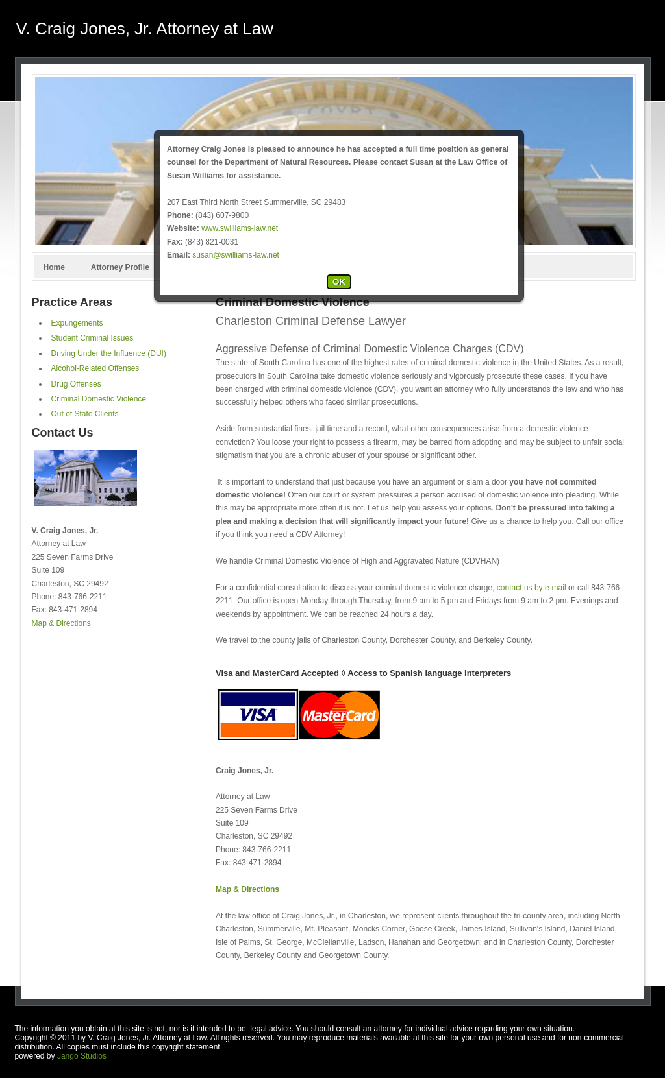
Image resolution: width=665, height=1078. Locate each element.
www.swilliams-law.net (239, 228)
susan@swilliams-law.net (235, 254)
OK (338, 282)
